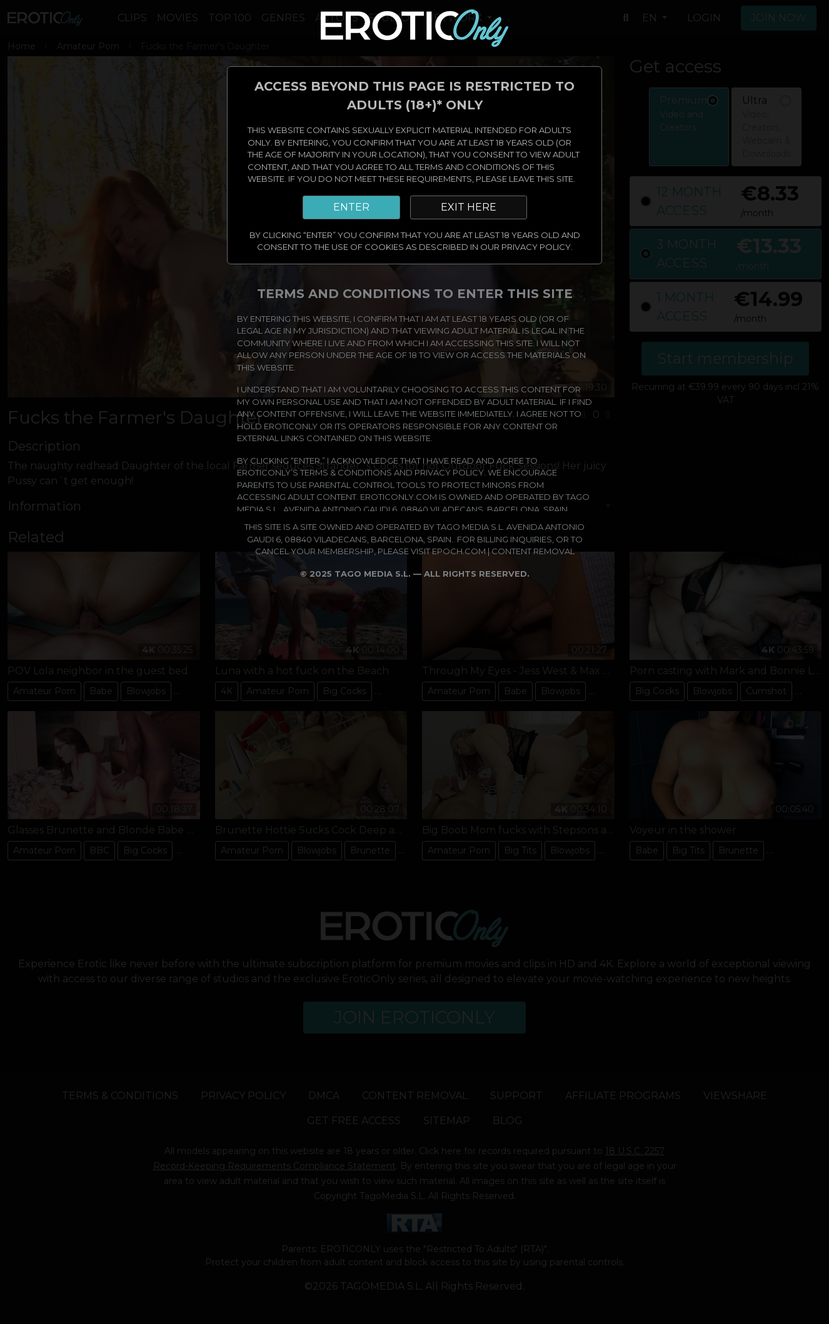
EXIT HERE (468, 207)
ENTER (351, 207)
